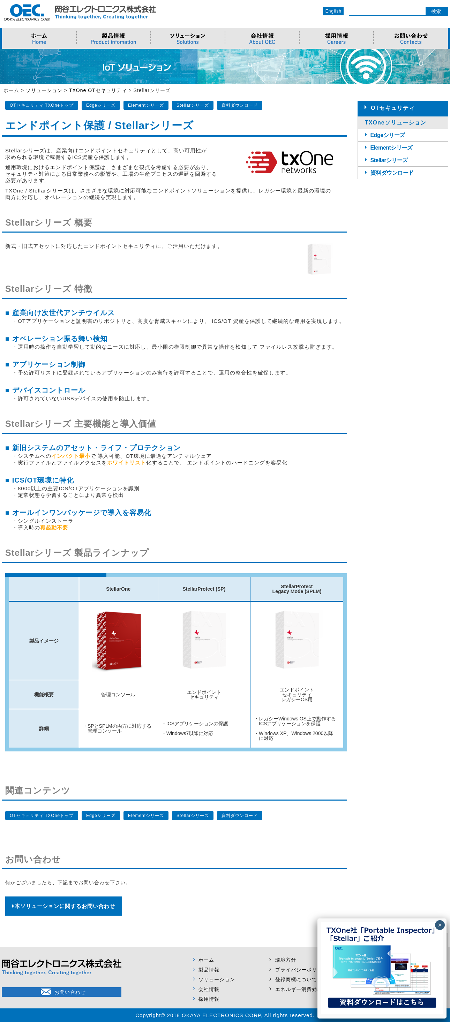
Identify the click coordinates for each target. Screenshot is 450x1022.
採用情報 (208, 999)
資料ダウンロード (240, 105)
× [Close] (440, 925)
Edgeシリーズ (100, 105)
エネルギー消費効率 (298, 989)
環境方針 (285, 960)
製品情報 (208, 969)
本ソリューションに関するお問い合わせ (63, 906)
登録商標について (296, 979)
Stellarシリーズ (193, 105)
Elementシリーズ (146, 105)
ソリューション (216, 979)
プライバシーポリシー (301, 969)
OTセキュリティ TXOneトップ (42, 105)
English (333, 11)
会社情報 (208, 989)
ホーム (206, 960)
